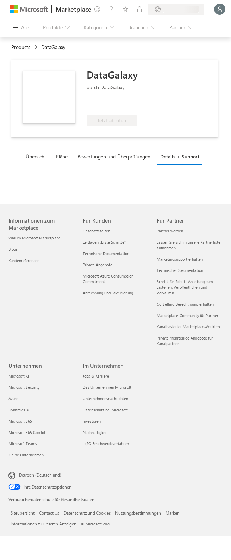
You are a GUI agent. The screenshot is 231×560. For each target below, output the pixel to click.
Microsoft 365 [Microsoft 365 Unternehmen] (20, 421)
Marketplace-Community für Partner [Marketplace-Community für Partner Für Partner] (187, 315)
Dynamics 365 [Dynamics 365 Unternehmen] (20, 409)
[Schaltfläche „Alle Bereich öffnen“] (21, 27)
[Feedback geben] (97, 9)
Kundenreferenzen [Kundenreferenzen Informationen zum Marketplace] (23, 260)
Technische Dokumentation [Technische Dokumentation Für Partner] (180, 270)
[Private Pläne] (139, 9)
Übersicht (36, 156)
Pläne (62, 156)
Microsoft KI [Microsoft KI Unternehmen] (18, 376)
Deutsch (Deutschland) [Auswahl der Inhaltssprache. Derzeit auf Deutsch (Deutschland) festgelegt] (40, 475)
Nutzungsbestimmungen (138, 513)
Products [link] (20, 47)
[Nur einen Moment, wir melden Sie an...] (220, 9)
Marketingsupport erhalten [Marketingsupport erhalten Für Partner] (180, 259)
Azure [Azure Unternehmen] (13, 398)
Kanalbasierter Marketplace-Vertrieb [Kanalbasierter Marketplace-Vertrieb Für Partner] (188, 326)
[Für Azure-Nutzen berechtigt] (115, 104)
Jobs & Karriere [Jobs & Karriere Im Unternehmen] (96, 376)
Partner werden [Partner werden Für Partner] (170, 231)
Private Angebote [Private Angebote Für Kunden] (97, 264)
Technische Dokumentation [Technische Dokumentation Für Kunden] (106, 253)
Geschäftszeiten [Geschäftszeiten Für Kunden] (96, 231)
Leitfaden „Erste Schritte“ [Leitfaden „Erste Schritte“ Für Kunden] (104, 242)
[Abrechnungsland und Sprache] (176, 9)
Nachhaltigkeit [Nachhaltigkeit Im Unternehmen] (95, 432)
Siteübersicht (23, 513)
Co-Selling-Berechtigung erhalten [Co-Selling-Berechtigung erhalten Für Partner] (185, 304)
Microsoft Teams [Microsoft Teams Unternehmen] (22, 443)
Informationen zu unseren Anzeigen (43, 524)
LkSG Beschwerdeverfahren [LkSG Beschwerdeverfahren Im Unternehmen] (106, 443)
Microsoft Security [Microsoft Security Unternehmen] (23, 387)
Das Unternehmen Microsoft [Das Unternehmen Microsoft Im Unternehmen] (107, 387)
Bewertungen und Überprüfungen (113, 156)
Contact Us (49, 513)
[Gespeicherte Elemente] (125, 9)
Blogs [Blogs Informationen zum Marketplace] (13, 249)
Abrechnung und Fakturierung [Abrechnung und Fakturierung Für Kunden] (108, 292)
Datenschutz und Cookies (87, 513)
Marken (173, 513)
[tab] (38, 156)
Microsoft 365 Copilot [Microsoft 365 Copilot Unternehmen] (26, 432)
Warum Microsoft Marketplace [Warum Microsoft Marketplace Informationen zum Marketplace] (34, 238)
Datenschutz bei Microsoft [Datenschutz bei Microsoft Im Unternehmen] (105, 409)
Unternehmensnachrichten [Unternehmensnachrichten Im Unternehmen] (105, 398)
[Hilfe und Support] (111, 9)
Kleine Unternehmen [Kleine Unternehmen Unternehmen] (26, 455)
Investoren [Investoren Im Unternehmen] (92, 421)
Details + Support (179, 156)
